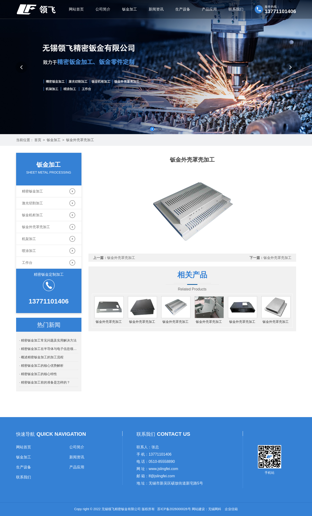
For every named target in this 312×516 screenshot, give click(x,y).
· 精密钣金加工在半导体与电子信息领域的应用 (48, 349)
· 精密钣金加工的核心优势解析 (41, 365)
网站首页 (76, 9)
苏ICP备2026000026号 (174, 509)
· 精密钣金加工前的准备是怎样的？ (44, 382)
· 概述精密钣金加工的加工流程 (41, 357)
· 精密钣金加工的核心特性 (38, 374)
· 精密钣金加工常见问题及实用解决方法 (48, 340)
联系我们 (235, 9)
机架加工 (29, 239)
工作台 (27, 263)
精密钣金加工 (32, 191)
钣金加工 (129, 9)
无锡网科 (214, 509)
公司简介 (102, 9)
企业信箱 (231, 509)
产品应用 (209, 9)
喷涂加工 (29, 251)
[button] (21, 67)
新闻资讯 (156, 9)
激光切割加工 (32, 203)
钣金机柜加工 (32, 215)
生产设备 (182, 9)
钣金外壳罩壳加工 (80, 140)
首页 (37, 140)
